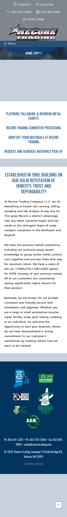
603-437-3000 (19, 12)
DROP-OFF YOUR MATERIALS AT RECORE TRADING (34, 139)
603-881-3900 (48, 12)
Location (44, 5)
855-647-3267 (16, 440)
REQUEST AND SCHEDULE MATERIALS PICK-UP (34, 151)
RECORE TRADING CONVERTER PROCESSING (33, 127)
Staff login (33, 19)
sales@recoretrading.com (37, 444)
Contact (23, 5)
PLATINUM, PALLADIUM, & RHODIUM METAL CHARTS (33, 116)
